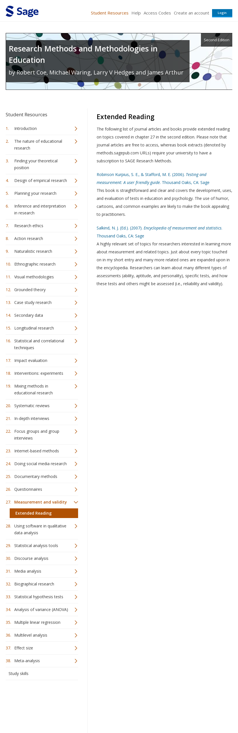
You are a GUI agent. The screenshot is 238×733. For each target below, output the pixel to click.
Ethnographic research (35, 264)
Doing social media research (40, 463)
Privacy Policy (194, 712)
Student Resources (110, 13)
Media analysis (27, 571)
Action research (28, 238)
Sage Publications (38, 698)
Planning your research (35, 193)
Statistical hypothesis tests (38, 596)
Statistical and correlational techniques (39, 344)
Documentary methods (35, 476)
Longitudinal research (34, 328)
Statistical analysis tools (36, 545)
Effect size (23, 648)
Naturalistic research (33, 251)
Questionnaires (28, 489)
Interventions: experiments (38, 373)
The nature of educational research (38, 144)
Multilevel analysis (30, 635)
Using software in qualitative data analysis (40, 529)
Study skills (19, 673)
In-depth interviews (31, 418)
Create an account (191, 13)
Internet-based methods (36, 451)
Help (136, 13)
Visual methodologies (34, 276)
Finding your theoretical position (36, 164)
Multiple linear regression (37, 622)
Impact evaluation (30, 360)
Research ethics (28, 225)
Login (222, 13)
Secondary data (28, 315)
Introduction (25, 128)
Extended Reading (33, 513)
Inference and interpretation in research (40, 209)
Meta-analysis (27, 660)
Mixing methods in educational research (33, 389)
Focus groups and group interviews (36, 434)
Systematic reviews (32, 405)
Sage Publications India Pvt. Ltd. (88, 698)
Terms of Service (128, 712)
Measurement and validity (40, 502)
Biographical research (34, 584)
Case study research (33, 302)
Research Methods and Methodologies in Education (83, 54)
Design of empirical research (40, 180)
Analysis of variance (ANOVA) (41, 609)
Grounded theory (30, 289)
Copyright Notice (162, 712)
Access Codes (157, 13)
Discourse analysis (31, 558)
